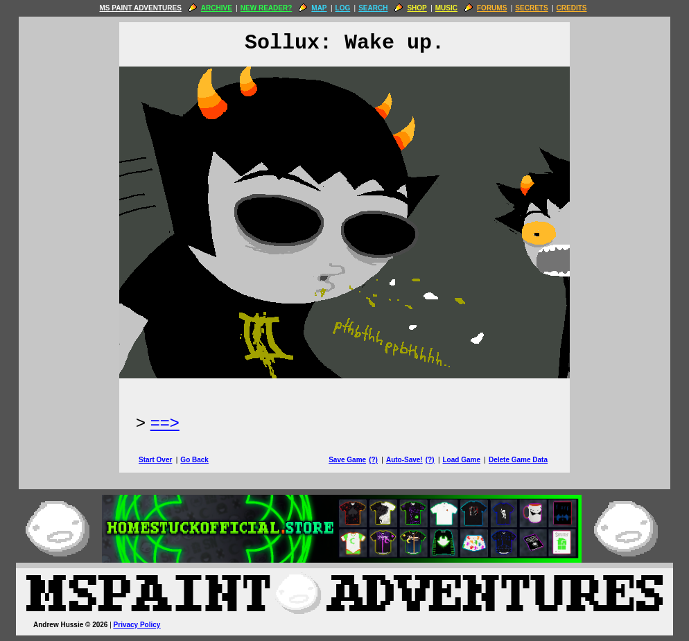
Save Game (347, 460)
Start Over (155, 460)
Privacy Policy (137, 625)
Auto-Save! (404, 460)
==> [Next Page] (165, 422)
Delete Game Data (518, 460)
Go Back (194, 460)
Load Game (461, 460)
